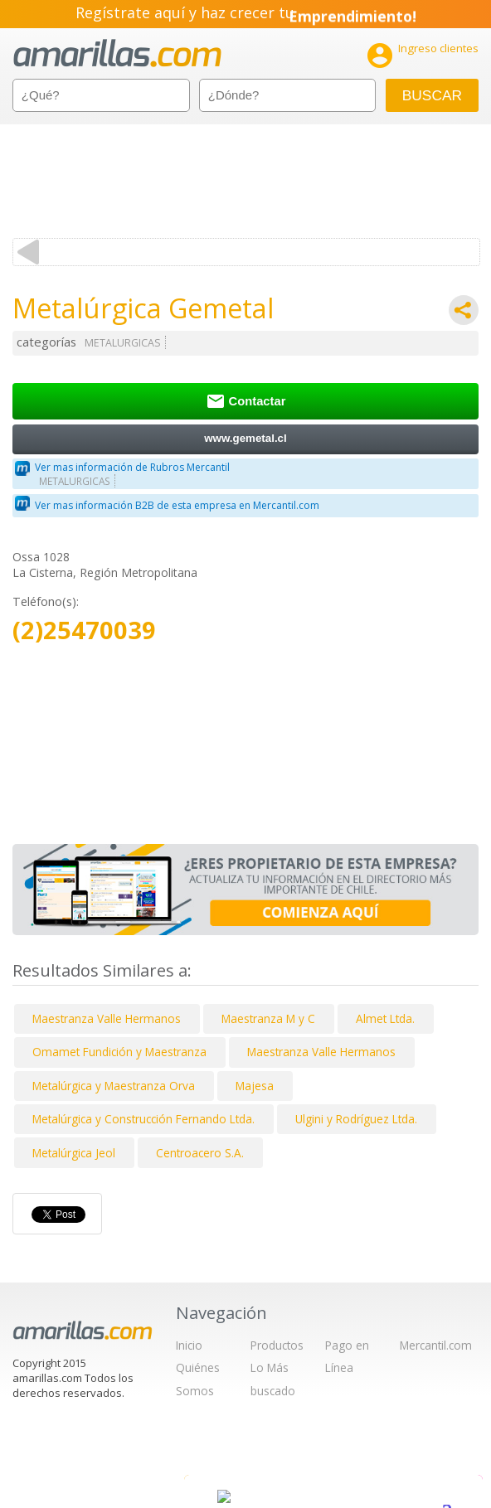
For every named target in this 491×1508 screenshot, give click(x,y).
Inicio (189, 1345)
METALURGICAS (123, 343)
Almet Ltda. (385, 1018)
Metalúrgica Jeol (73, 1153)
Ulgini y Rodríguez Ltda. (356, 1119)
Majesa (255, 1085)
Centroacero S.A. (200, 1153)
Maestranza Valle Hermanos (106, 1018)
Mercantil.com (436, 1345)
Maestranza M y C (268, 1018)
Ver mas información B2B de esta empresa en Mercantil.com (177, 505)
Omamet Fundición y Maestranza (119, 1051)
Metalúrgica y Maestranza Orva (113, 1085)
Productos (277, 1345)
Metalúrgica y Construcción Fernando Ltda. (143, 1119)
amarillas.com (117, 53)
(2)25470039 (84, 630)
